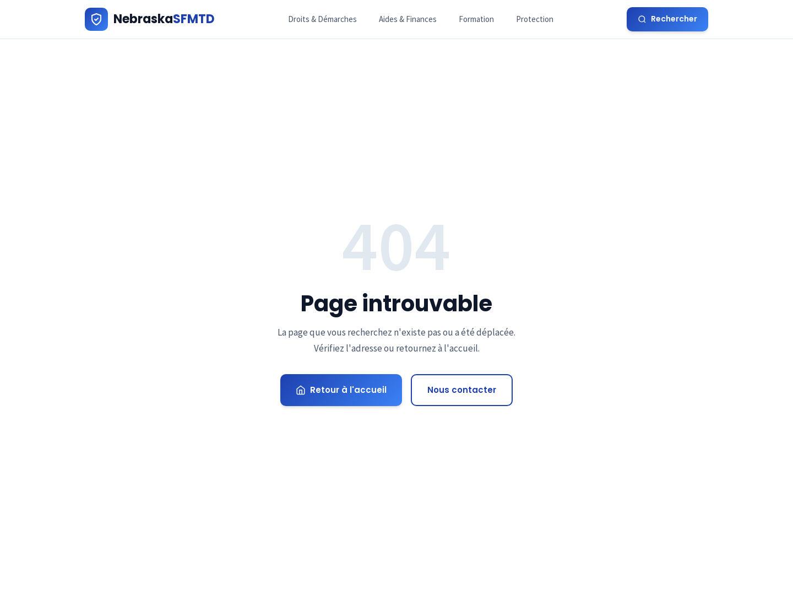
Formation (476, 19)
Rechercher (667, 18)
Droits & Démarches (322, 19)
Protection (534, 19)
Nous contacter (461, 390)
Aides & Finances (408, 19)
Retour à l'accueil (341, 390)
